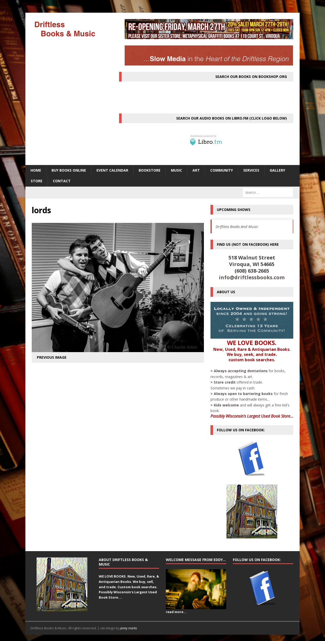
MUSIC (176, 170)
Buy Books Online (69, 170)
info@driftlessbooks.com (252, 277)
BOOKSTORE (149, 170)
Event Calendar (112, 170)
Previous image (52, 357)
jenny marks (128, 628)
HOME (35, 170)
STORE (36, 180)
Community (221, 170)
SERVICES (251, 170)
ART (196, 170)
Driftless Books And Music (237, 226)
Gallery (277, 170)
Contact (62, 180)
